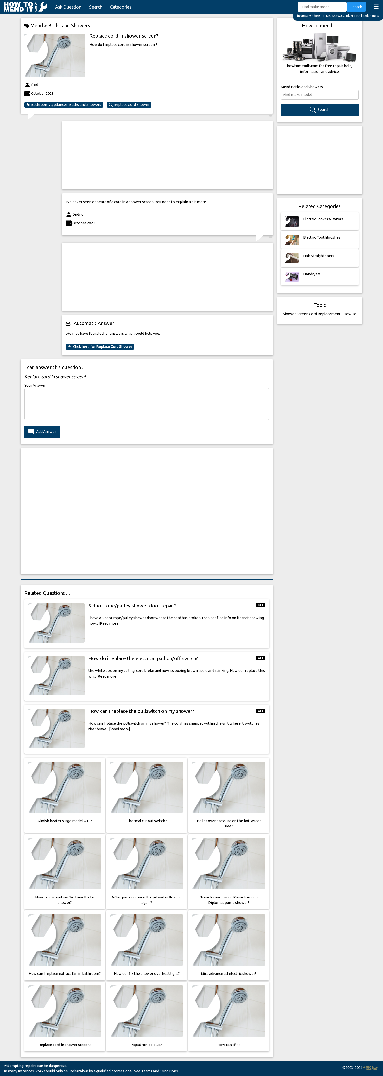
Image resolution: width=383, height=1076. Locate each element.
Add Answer (42, 431)
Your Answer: (35, 385)
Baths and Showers (69, 25)
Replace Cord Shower (129, 105)
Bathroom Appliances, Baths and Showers (63, 105)
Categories (120, 6)
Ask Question (68, 6)
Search (95, 6)
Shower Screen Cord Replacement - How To (319, 314)
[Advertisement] (167, 155)
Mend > (36, 26)
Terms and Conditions (159, 1071)
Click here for (100, 347)
